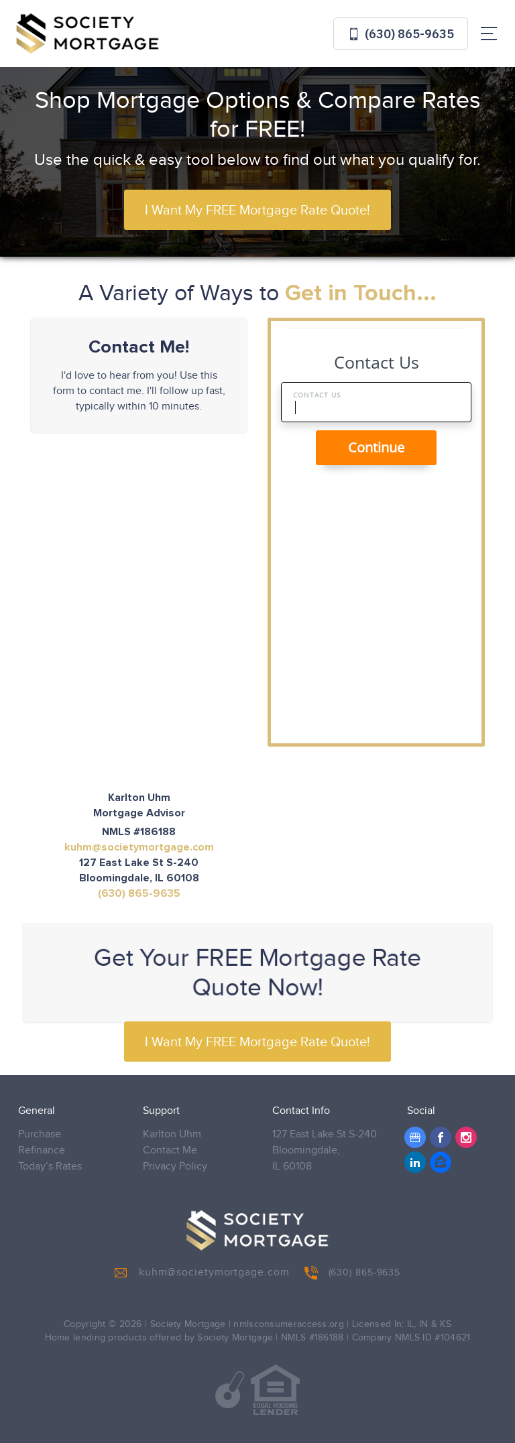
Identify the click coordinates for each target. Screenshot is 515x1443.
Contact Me (170, 1150)
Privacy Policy (175, 1166)
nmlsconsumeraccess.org (288, 1324)
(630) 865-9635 (401, 34)
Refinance (41, 1150)
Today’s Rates (50, 1166)
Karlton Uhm (172, 1134)
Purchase (39, 1134)
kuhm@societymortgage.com (139, 847)
